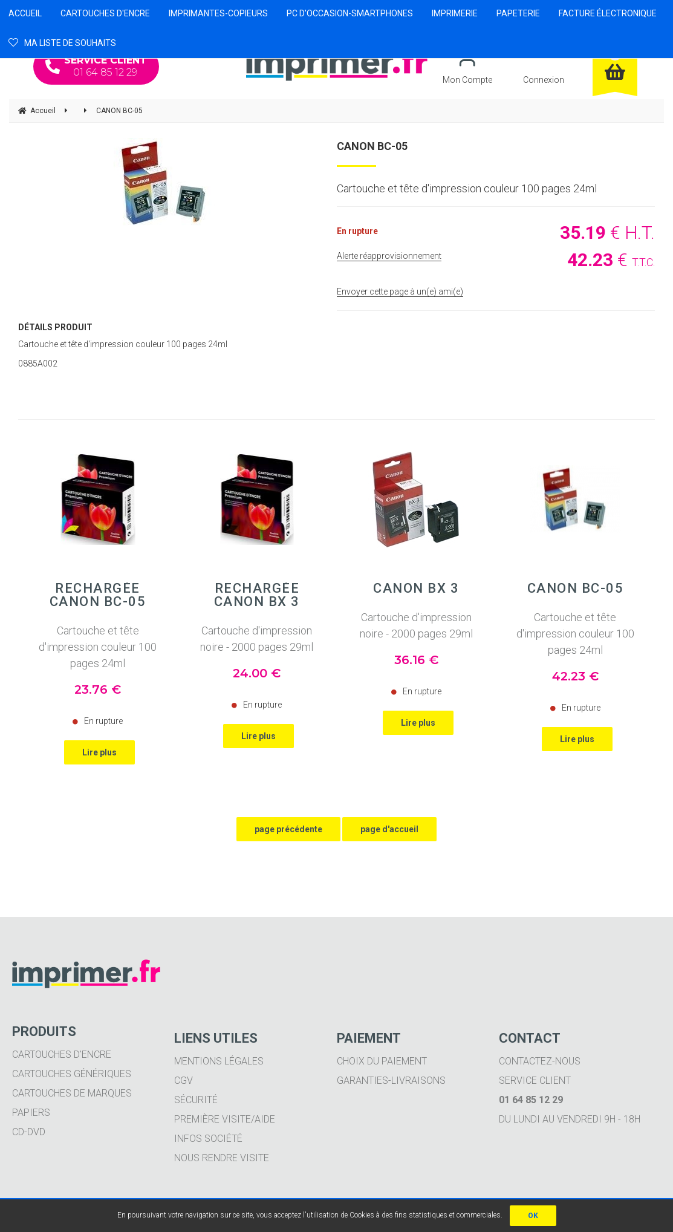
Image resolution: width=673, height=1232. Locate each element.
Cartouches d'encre (61, 1054)
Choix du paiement (382, 1061)
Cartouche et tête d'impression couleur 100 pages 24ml (98, 647)
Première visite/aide (224, 1119)
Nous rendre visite (221, 1158)
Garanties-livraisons (391, 1080)
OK (533, 1215)
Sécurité (196, 1100)
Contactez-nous (539, 1061)
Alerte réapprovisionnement (389, 256)
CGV (183, 1080)
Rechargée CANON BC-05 (98, 595)
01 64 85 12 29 (96, 66)
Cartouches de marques (72, 1093)
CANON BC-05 (372, 146)
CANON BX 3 (416, 588)
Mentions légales (219, 1061)
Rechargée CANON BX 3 (257, 595)
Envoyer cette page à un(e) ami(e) (400, 291)
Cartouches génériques (71, 1074)
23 (97, 689)
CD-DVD (28, 1132)
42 (575, 676)
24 (257, 673)
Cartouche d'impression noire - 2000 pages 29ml (256, 638)
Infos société (208, 1138)
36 (416, 660)
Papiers (31, 1112)
